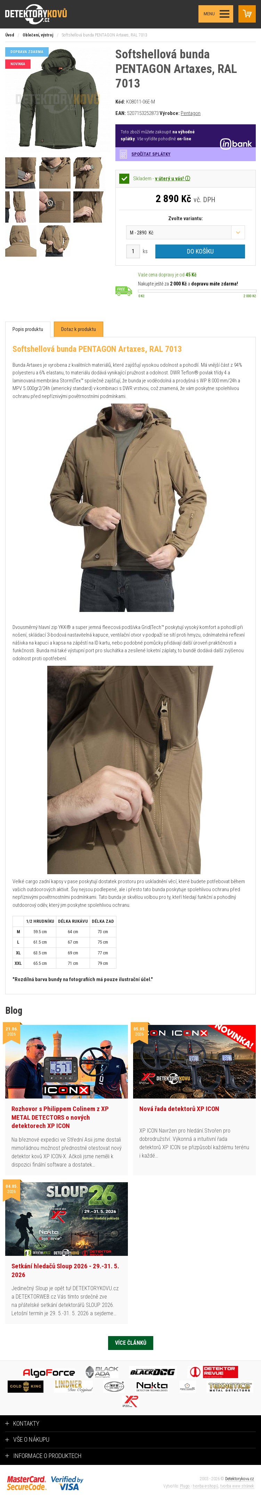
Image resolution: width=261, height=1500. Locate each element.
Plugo (185, 1486)
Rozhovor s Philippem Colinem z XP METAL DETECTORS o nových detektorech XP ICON (60, 1117)
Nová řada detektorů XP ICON (179, 1109)
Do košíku (200, 251)
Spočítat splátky (150, 154)
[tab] (27, 329)
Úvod (9, 35)
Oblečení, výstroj (38, 35)
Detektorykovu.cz (239, 1478)
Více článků (130, 1343)
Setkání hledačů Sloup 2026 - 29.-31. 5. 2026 (65, 1270)
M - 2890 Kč (141, 232)
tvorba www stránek (237, 1486)
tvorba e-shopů (205, 1486)
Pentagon (191, 113)
